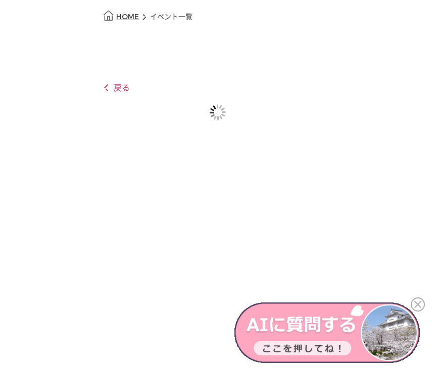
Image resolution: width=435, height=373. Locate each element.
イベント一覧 (171, 17)
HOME (127, 17)
